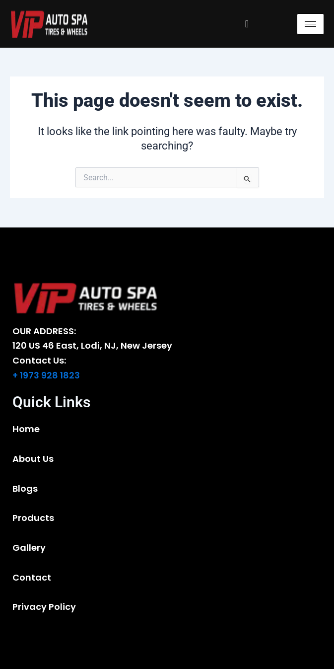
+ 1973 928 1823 (46, 375)
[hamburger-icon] (310, 24)
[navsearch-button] (247, 24)
